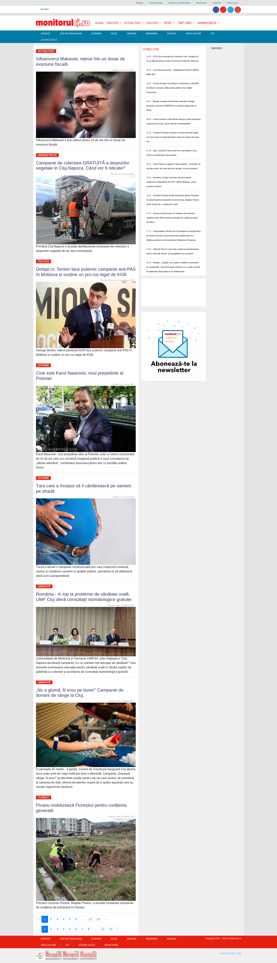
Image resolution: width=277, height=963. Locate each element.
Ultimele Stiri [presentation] (151, 49)
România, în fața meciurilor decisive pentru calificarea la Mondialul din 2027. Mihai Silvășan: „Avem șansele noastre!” (171, 181)
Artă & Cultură (193, 33)
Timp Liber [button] (185, 23)
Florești (43, 797)
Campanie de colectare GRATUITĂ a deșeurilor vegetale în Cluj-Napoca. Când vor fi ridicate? (82, 165)
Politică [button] (152, 23)
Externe (43, 365)
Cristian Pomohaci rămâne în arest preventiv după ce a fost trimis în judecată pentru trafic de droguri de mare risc (172, 137)
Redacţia (139, 3)
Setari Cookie (232, 3)
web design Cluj (230, 953)
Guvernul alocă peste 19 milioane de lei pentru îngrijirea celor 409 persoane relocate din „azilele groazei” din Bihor (172, 217)
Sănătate (45, 33)
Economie (96, 33)
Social (114, 33)
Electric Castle (49, 40)
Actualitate (46, 51)
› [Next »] (117, 929)
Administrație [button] (207, 23)
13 (98, 919)
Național (171, 33)
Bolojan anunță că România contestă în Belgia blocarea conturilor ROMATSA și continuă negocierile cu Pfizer (171, 105)
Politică (43, 261)
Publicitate (217, 3)
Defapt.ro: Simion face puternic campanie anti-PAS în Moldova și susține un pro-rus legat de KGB (86, 272)
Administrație (47, 155)
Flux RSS (45, 9)
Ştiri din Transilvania (71, 33)
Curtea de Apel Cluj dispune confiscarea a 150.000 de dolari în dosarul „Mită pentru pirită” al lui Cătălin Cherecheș (172, 87)
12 (90, 919)
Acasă (99, 23)
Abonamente (201, 3)
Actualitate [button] (132, 23)
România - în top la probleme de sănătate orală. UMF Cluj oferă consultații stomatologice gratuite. (84, 597)
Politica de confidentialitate (179, 3)
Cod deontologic (155, 3)
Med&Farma (152, 33)
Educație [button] (113, 23)
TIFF (213, 33)
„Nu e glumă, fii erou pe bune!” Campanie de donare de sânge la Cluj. (80, 693)
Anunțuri (131, 33)
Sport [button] (168, 23)
